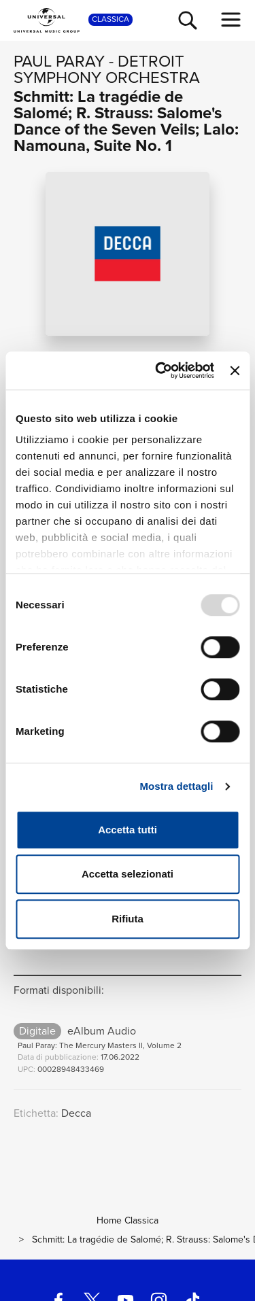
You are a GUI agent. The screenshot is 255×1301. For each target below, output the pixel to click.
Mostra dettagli (176, 786)
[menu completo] (231, 19)
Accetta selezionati (127, 874)
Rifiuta (127, 918)
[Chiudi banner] (234, 370)
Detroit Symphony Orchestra (107, 69)
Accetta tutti (127, 829)
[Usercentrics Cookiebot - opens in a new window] (160, 370)
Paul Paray (59, 61)
